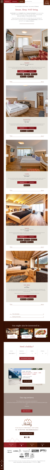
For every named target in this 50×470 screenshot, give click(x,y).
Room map (19, 74)
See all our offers (26, 388)
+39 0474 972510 (21, 430)
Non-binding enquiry (27, 358)
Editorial (14, 462)
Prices (11, 81)
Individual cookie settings (27, 462)
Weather (11, 445)
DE (1, 468)
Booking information (16, 316)
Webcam (22, 445)
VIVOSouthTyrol (30, 458)
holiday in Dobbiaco (30, 21)
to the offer (27, 381)
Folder (42, 445)
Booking (14, 1)
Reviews (32, 445)
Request (7, 1)
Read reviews (27, 411)
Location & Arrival (26, 433)
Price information (15, 314)
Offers (21, 1)
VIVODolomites (23, 458)
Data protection (19, 462)
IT (2, 468)
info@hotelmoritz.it (33, 430)
